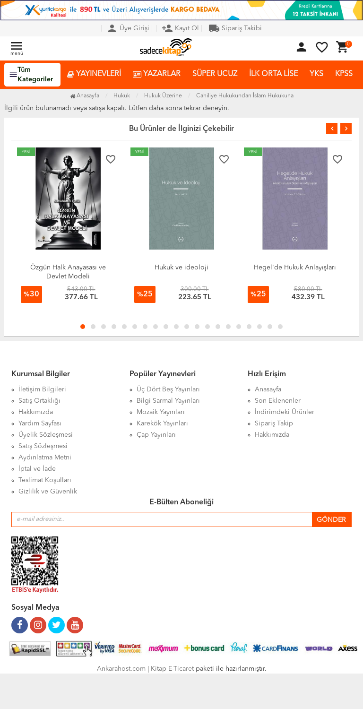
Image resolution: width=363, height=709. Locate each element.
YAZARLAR (157, 74)
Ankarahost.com (121, 669)
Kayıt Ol (180, 28)
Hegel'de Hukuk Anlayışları (295, 267)
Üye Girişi (127, 28)
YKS (316, 74)
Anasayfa (84, 96)
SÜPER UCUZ (214, 74)
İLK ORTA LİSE (273, 74)
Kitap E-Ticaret (172, 669)
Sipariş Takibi (235, 28)
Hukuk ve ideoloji (181, 267)
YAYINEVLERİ (94, 74)
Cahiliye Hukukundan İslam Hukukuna (245, 96)
